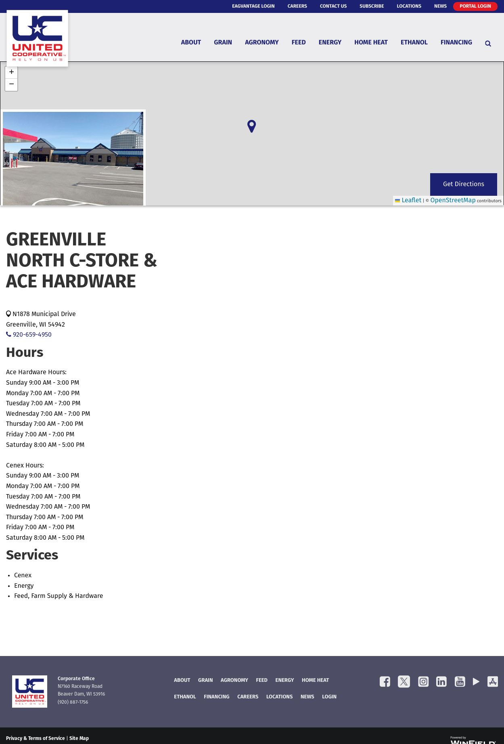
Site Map (79, 738)
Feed (299, 43)
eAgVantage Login (253, 6)
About (191, 43)
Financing (456, 43)
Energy (330, 43)
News (440, 6)
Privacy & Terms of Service (35, 738)
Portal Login (475, 6)
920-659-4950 (29, 335)
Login (329, 697)
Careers (297, 6)
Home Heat (371, 43)
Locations (409, 6)
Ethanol (414, 43)
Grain (223, 43)
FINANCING (216, 697)
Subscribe (372, 6)
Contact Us (333, 6)
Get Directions (463, 184)
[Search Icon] (488, 43)
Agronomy (262, 43)
